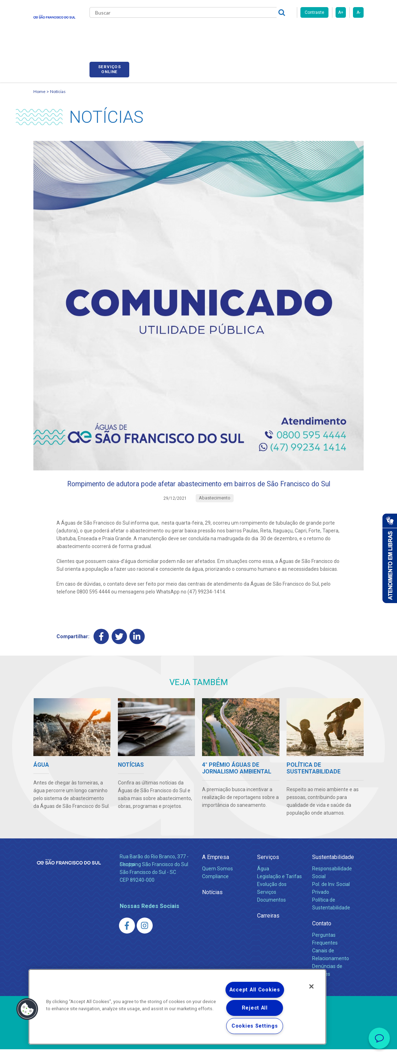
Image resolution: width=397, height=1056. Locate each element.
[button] (27, 1009)
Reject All (255, 1008)
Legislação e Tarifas (279, 883)
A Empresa (215, 863)
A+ (340, 12)
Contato (321, 930)
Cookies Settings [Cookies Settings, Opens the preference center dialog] (255, 1026)
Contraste (314, 12)
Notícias (58, 83)
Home (39, 83)
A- (358, 12)
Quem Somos (217, 875)
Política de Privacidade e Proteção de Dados (198, 1045)
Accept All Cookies (254, 990)
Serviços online (344, 33)
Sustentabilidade (333, 863)
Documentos (271, 906)
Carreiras (255, 32)
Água (263, 875)
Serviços (268, 863)
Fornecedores (292, 32)
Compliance (215, 883)
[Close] (311, 986)
